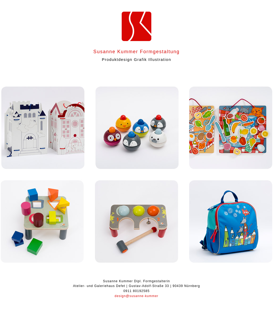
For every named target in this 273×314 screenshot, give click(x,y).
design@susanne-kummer (136, 296)
